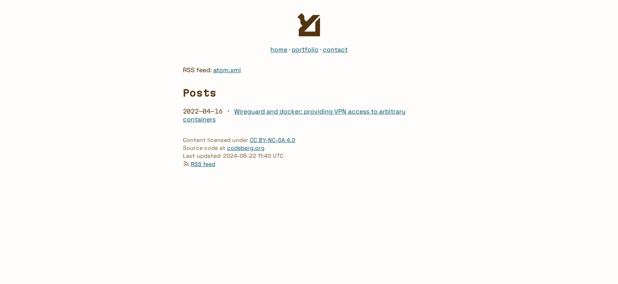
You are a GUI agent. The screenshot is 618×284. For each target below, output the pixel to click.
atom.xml (227, 70)
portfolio (305, 49)
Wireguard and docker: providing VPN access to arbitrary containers (294, 115)
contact (335, 49)
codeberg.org (245, 147)
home (278, 49)
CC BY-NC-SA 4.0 (272, 140)
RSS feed (203, 164)
